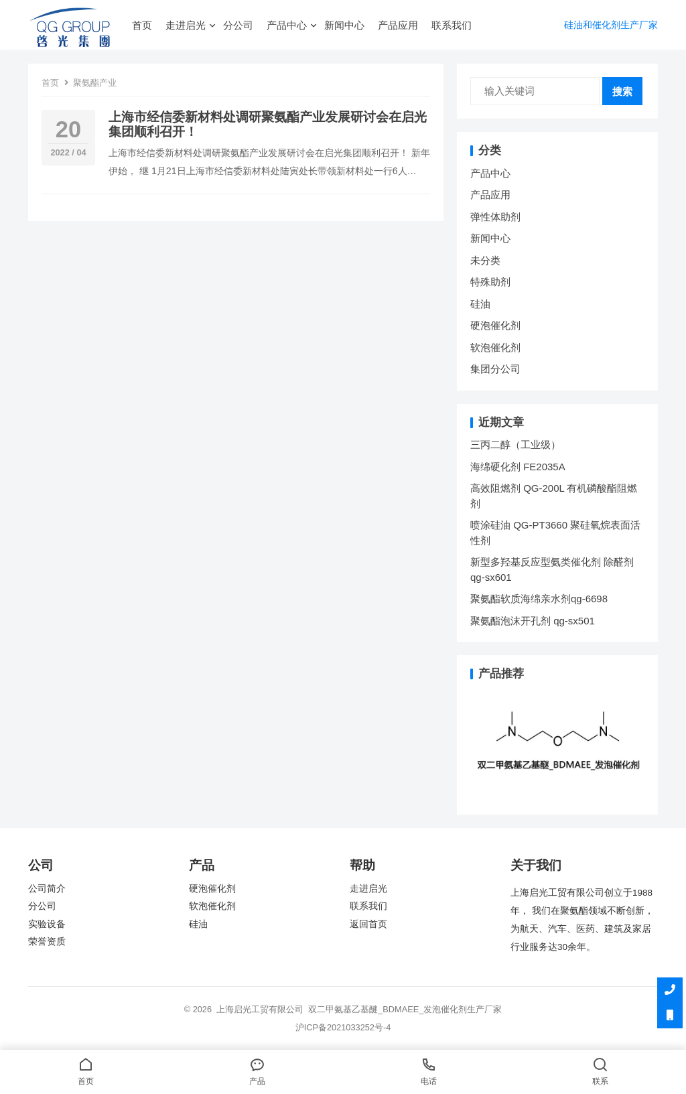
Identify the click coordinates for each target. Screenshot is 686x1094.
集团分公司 (495, 368)
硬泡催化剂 (495, 325)
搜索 (622, 91)
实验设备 (47, 924)
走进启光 (185, 25)
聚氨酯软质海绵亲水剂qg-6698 (539, 598)
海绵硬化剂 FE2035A (517, 466)
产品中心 (287, 25)
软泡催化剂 (495, 347)
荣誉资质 (47, 942)
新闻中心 (344, 25)
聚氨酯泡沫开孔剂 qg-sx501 (534, 620)
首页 (142, 25)
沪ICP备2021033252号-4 (343, 1027)
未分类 (485, 260)
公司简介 (47, 889)
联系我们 (451, 25)
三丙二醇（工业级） (515, 444)
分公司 (238, 25)
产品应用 (398, 25)
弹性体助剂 (495, 216)
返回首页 (368, 924)
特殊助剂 (490, 281)
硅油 (480, 304)
